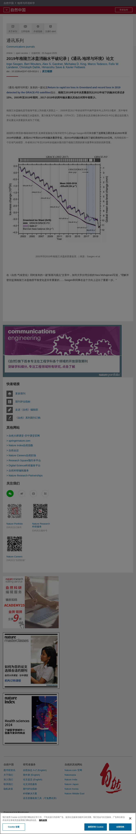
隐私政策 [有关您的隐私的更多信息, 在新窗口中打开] (43, 827)
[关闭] (130, 825)
